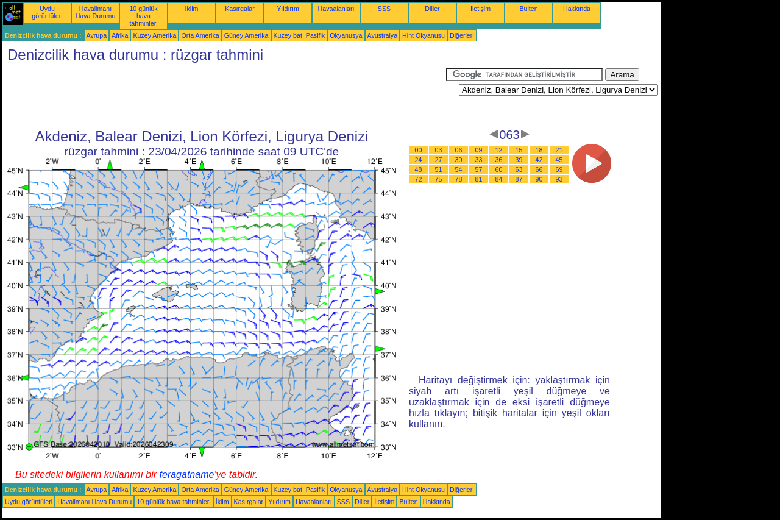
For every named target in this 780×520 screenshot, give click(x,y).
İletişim (480, 8)
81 (479, 179)
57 (479, 169)
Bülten (528, 8)
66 (539, 169)
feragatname (187, 474)
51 (438, 169)
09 (479, 150)
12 (499, 150)
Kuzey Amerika (154, 35)
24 (418, 159)
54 (459, 169)
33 (479, 159)
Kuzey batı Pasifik (299, 35)
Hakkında (576, 8)
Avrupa (97, 35)
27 (438, 159)
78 (459, 179)
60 (499, 169)
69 (559, 169)
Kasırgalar (240, 8)
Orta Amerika (200, 35)
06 (459, 150)
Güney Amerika (246, 35)
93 (559, 179)
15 (519, 150)
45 (559, 159)
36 (499, 159)
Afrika (120, 35)
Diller (432, 8)
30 (459, 159)
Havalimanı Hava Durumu (96, 12)
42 (539, 159)
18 (539, 150)
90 (539, 179)
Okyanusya (346, 35)
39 (519, 159)
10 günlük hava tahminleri (143, 16)
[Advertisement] (224, 95)
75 (438, 179)
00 (418, 150)
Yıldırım (288, 8)
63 (519, 169)
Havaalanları (336, 8)
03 (438, 150)
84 (499, 179)
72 (418, 179)
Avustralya (382, 35)
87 (519, 179)
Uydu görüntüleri (47, 12)
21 (559, 150)
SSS (384, 8)
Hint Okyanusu (423, 35)
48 (418, 169)
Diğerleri (462, 35)
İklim (192, 8)
